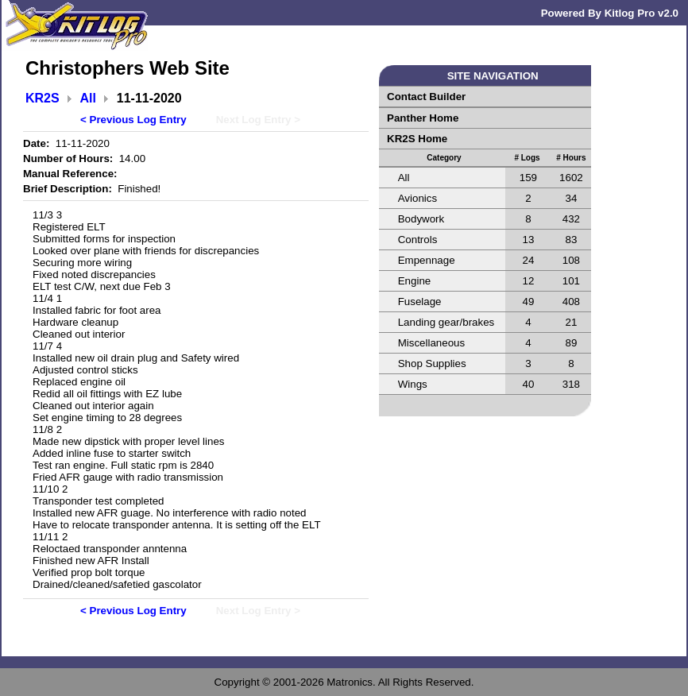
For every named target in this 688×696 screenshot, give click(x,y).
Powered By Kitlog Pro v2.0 (609, 13)
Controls (418, 240)
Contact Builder (426, 96)
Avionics (417, 198)
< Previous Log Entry (133, 120)
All (88, 98)
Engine (414, 281)
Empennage (426, 260)
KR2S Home (417, 139)
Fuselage (420, 301)
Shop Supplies (432, 363)
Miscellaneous (431, 343)
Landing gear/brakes (446, 322)
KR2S (42, 98)
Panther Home (422, 118)
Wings (412, 384)
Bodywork (421, 219)
